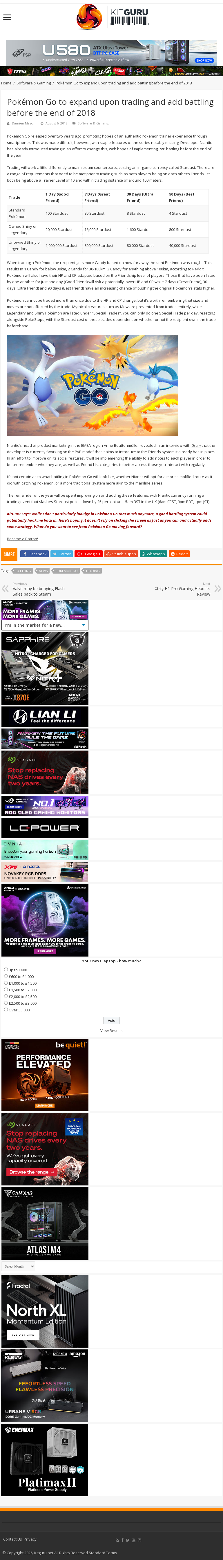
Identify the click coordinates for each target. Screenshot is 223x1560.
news (43, 571)
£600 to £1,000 (21, 976)
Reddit (198, 269)
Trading (93, 571)
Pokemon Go (66, 571)
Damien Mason (23, 123)
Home (6, 83)
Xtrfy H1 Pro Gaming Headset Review (180, 589)
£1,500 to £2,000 (23, 990)
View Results (111, 1030)
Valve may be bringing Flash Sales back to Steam (42, 589)
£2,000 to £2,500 (23, 996)
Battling (23, 571)
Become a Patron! (22, 538)
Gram (196, 445)
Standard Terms (103, 1552)
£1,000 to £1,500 (23, 983)
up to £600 (18, 969)
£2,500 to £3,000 (23, 1003)
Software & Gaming (34, 83)
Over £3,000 (19, 1010)
